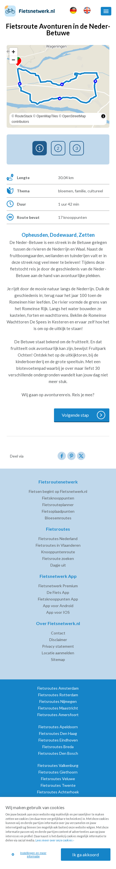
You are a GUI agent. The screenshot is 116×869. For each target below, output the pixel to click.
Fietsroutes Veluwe (58, 778)
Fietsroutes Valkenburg (58, 765)
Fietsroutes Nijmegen (58, 701)
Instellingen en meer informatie (29, 854)
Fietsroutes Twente (58, 785)
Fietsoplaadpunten (58, 511)
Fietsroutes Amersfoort (58, 714)
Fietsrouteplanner (58, 504)
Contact (58, 633)
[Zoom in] (13, 52)
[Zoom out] (13, 60)
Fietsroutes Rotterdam (58, 694)
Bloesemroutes (58, 517)
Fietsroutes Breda (58, 746)
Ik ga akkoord (85, 854)
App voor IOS (58, 612)
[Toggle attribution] (103, 116)
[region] (58, 86)
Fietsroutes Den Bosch (58, 753)
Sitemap (58, 659)
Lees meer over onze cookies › (54, 840)
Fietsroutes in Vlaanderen (58, 545)
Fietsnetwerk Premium (58, 585)
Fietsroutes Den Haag (58, 733)
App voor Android (58, 605)
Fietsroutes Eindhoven (58, 740)
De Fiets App (58, 592)
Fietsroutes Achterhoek (58, 792)
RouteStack (23, 116)
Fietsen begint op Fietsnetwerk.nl (58, 491)
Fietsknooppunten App (58, 599)
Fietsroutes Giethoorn (58, 772)
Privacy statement (58, 646)
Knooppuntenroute (58, 551)
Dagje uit (58, 565)
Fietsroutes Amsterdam (58, 688)
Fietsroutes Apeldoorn (58, 726)
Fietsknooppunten (58, 498)
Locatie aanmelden (58, 652)
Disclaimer (58, 639)
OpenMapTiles (47, 116)
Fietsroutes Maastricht (58, 708)
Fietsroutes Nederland (58, 538)
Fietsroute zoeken (58, 558)
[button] (106, 11)
